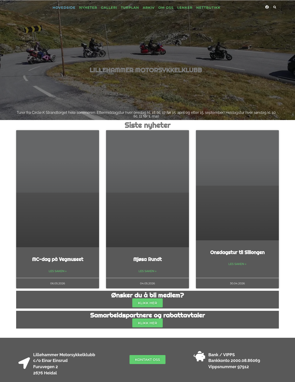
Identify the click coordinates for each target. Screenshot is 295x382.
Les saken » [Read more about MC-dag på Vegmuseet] (58, 271)
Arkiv (149, 8)
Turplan (130, 8)
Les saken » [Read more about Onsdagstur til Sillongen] (237, 264)
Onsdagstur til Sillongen (237, 252)
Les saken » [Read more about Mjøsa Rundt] (147, 271)
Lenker (185, 8)
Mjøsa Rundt (147, 259)
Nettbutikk (208, 8)
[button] (274, 7)
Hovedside (64, 8)
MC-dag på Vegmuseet (57, 259)
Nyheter (88, 8)
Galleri (109, 8)
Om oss (166, 8)
